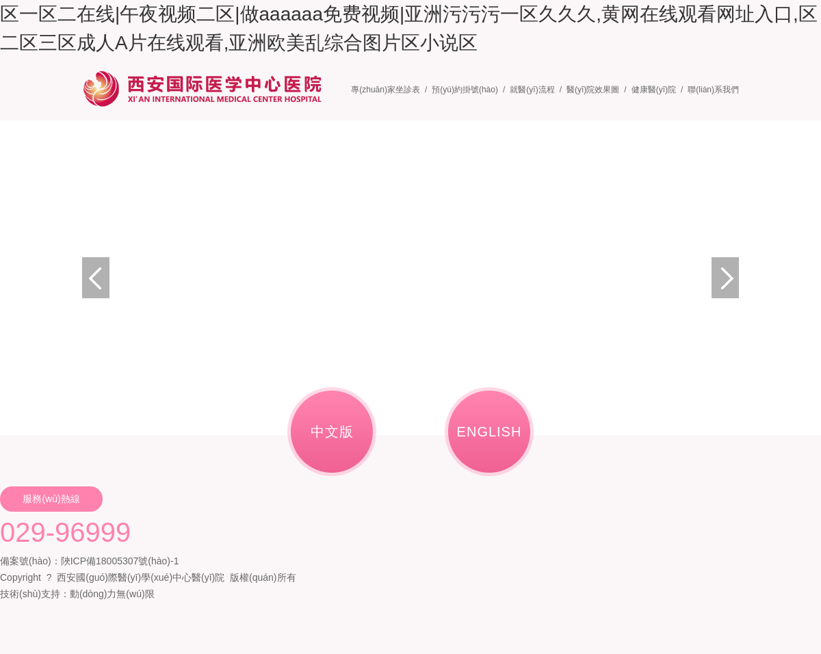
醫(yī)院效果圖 (592, 89)
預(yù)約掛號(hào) (465, 89)
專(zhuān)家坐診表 (385, 89)
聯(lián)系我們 (713, 89)
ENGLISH (489, 431)
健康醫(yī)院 (653, 89)
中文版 (332, 431)
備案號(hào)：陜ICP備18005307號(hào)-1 (89, 560)
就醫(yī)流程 (532, 89)
